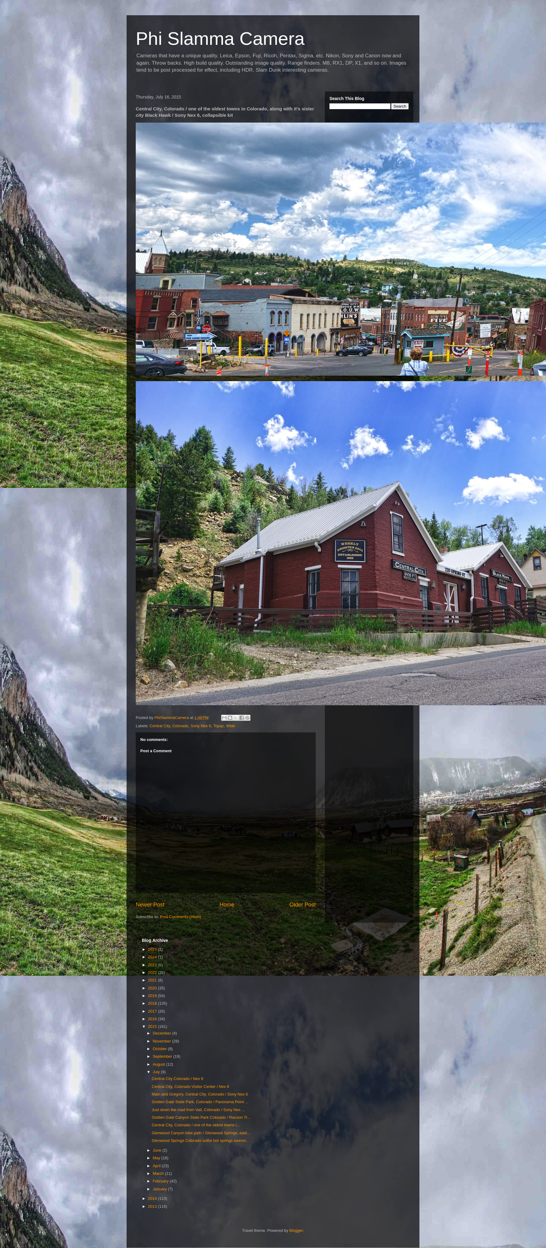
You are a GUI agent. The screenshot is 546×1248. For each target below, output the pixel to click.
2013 (153, 1206)
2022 (153, 972)
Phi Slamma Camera (220, 38)
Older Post (302, 905)
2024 (153, 957)
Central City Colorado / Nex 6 (177, 1078)
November (162, 1041)
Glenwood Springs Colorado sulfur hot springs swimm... (200, 1140)
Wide (230, 726)
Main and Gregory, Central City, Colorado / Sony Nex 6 (200, 1094)
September (163, 1056)
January (160, 1189)
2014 (153, 1198)
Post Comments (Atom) (180, 916)
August (159, 1064)
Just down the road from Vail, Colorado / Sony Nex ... (198, 1109)
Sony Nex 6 (201, 726)
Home (227, 905)
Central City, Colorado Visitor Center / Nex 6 (190, 1086)
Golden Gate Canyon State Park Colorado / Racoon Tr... (201, 1117)
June (158, 1150)
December (162, 1033)
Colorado (180, 726)
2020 (153, 988)
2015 (153, 1026)
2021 (153, 980)
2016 (153, 1019)
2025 (153, 949)
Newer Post (150, 905)
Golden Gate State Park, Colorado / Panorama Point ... (200, 1102)
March (159, 1173)
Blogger (296, 1230)
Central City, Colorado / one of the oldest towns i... (196, 1125)
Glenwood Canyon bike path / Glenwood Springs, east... (201, 1133)
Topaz (218, 726)
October (160, 1048)
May (157, 1158)
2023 (153, 965)
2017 (153, 1011)
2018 (153, 1003)
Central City (160, 726)
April (157, 1166)
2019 (153, 995)
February (161, 1181)
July (157, 1072)
